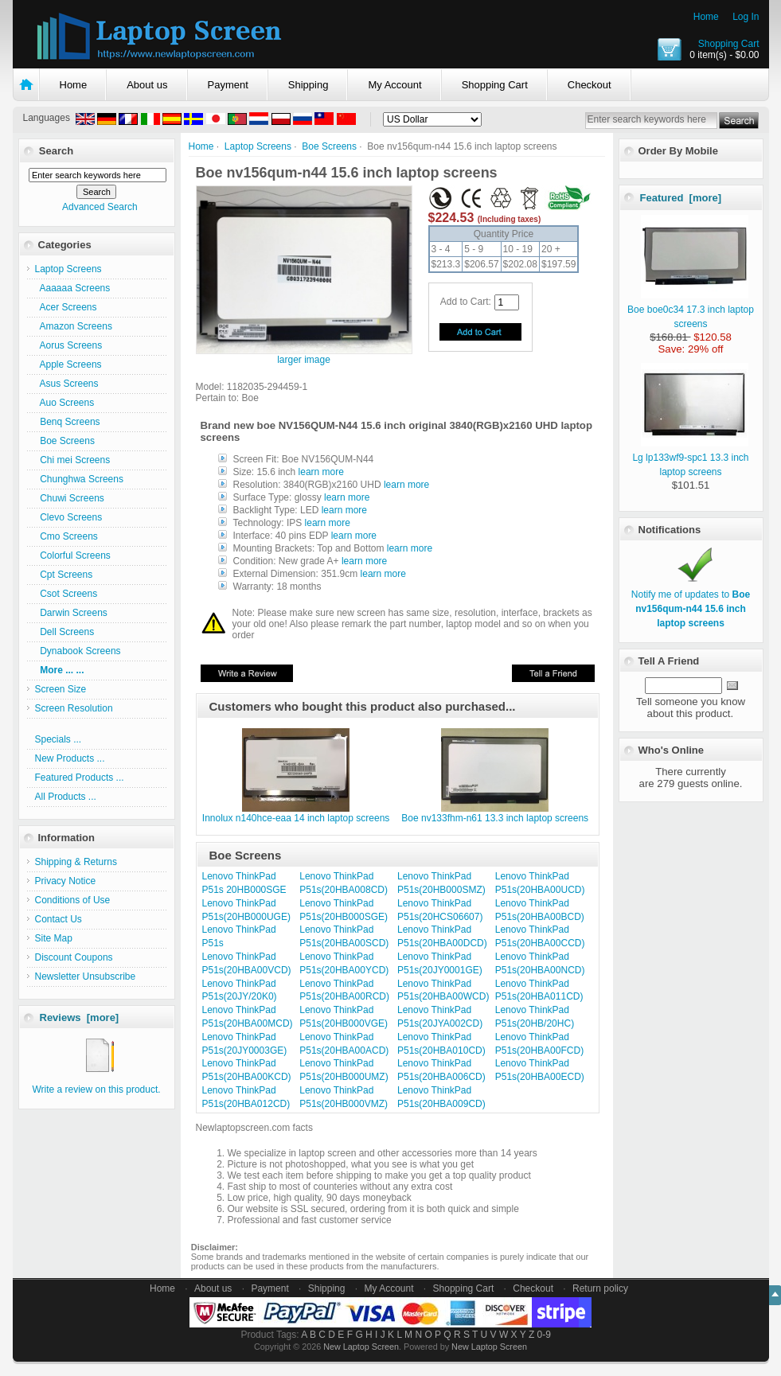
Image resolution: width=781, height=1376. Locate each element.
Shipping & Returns (76, 861)
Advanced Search (100, 206)
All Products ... (65, 796)
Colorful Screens (73, 555)
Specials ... (58, 739)
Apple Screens (68, 364)
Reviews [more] (79, 1017)
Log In (745, 16)
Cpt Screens (64, 574)
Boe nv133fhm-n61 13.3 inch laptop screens (494, 818)
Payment (228, 85)
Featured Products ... (79, 777)
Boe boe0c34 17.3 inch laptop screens (690, 309)
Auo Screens (65, 402)
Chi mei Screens (73, 460)
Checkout (589, 85)
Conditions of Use (73, 900)
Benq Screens (67, 421)
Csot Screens (66, 593)
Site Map (53, 938)
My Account (394, 85)
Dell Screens (65, 631)
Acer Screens (66, 307)
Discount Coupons (74, 957)
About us (147, 85)
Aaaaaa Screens (73, 288)
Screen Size (61, 689)
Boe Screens (329, 146)
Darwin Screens (71, 612)
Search (56, 151)
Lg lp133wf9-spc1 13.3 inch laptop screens (690, 458)
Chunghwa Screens (79, 479)
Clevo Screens (69, 517)
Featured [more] (681, 198)
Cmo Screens (66, 536)
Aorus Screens (69, 345)
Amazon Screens (73, 326)
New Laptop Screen (361, 1346)
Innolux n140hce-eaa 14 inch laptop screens (296, 818)
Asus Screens (67, 383)
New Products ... (70, 758)
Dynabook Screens (78, 651)
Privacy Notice (65, 881)
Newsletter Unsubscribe (85, 976)
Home (706, 16)
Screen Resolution (74, 708)
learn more (321, 472)
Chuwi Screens (69, 498)
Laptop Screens (258, 146)
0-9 (544, 1334)
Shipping (308, 85)
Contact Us (58, 919)
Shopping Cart (729, 43)
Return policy (600, 1288)
